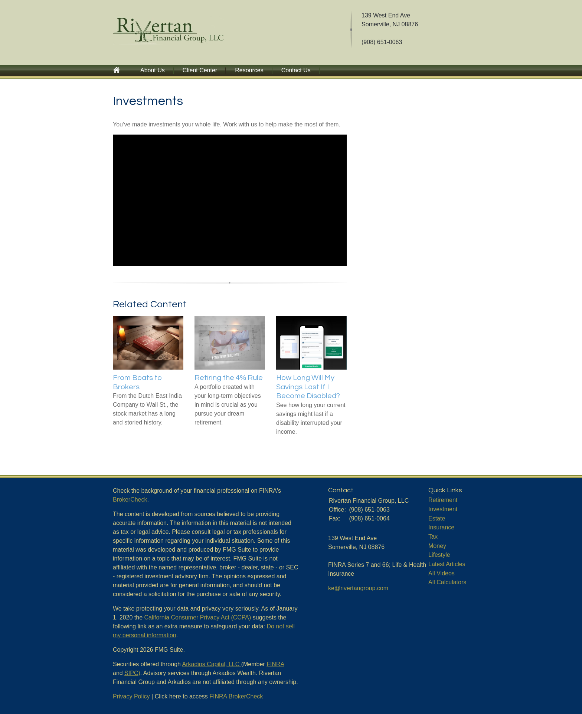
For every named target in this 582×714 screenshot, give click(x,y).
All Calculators (447, 582)
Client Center (200, 70)
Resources (249, 70)
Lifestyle (439, 555)
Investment (442, 509)
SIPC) (132, 673)
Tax (433, 536)
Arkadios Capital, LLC (211, 664)
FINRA (275, 664)
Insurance (441, 527)
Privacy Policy (131, 696)
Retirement (442, 500)
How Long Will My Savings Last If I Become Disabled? (308, 387)
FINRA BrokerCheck (236, 696)
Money (437, 546)
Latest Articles (446, 564)
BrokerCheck (130, 499)
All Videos (441, 573)
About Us (152, 70)
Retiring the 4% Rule (228, 377)
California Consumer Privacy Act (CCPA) (197, 617)
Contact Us (296, 70)
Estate (436, 518)
